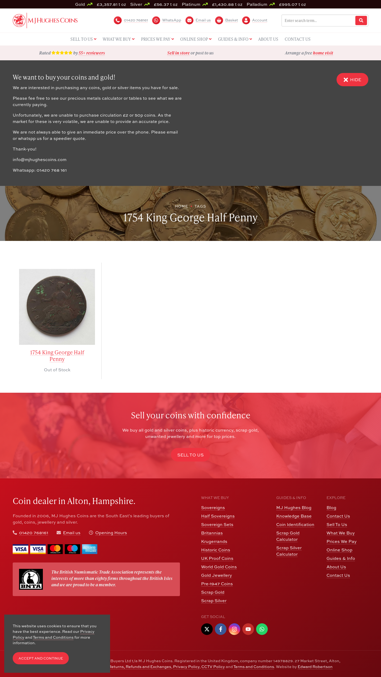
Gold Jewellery (216, 575)
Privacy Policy (186, 666)
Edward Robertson (315, 666)
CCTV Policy (213, 666)
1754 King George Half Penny (57, 355)
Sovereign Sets (217, 524)
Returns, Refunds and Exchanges (139, 666)
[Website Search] (361, 20)
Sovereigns (213, 507)
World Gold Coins (219, 567)
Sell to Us (190, 455)
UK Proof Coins (217, 558)
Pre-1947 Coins (217, 584)
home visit (323, 53)
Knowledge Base (294, 516)
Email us (71, 533)
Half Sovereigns (218, 516)
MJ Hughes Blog (293, 507)
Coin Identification (295, 524)
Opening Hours (111, 533)
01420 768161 (33, 533)
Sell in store (178, 53)
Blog (331, 507)
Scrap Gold (212, 592)
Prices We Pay (341, 541)
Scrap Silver (213, 600)
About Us (336, 567)
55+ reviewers (92, 53)
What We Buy (340, 533)
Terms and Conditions (253, 666)
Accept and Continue (41, 658)
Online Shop (339, 550)
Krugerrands (214, 541)
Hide (352, 80)
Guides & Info (340, 558)
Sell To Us (336, 524)
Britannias (212, 533)
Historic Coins (215, 550)
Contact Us (338, 516)
